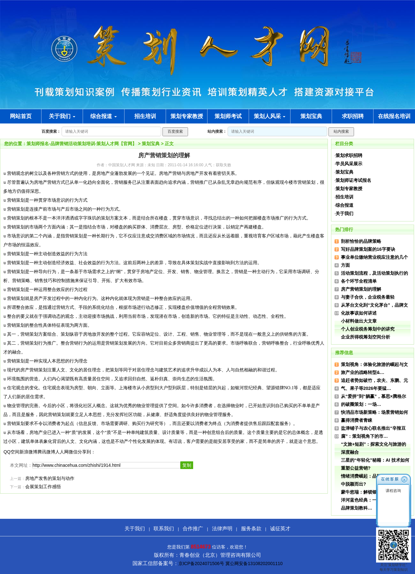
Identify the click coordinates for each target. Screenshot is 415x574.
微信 (73, 451)
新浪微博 (28, 451)
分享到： (86, 451)
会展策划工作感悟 (43, 486)
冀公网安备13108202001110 (254, 563)
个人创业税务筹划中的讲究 (368, 329)
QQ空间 (11, 451)
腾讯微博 (46, 451)
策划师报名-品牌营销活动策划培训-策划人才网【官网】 (81, 143)
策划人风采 (270, 116)
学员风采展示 (349, 163)
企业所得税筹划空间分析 (365, 336)
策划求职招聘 (349, 155)
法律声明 (222, 528)
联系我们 (164, 528)
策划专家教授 (349, 188)
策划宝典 (151, 143)
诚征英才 (280, 528)
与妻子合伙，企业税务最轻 (368, 297)
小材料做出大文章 (359, 321)
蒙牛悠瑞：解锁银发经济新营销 (372, 492)
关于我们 (62, 116)
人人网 (62, 451)
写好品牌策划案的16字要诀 (368, 249)
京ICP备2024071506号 (201, 563)
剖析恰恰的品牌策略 (361, 241)
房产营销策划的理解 (361, 289)
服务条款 (251, 528)
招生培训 (344, 196)
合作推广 (193, 528)
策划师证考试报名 (353, 180)
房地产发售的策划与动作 (49, 478)
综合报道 (103, 116)
